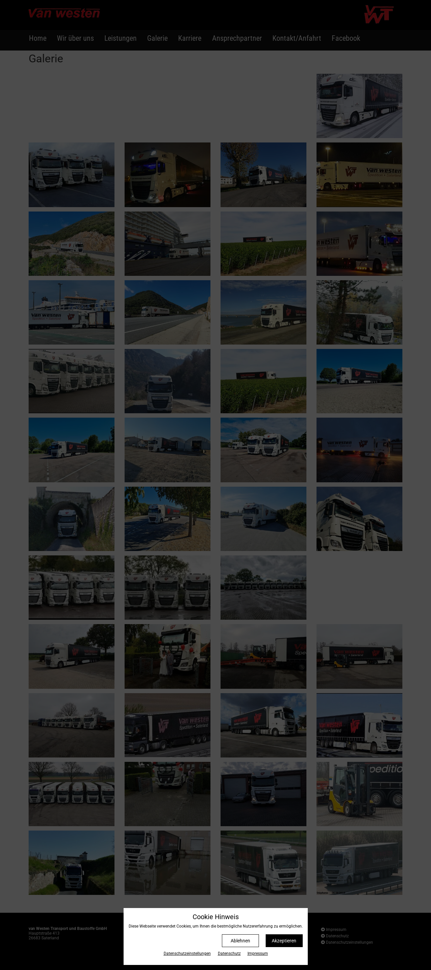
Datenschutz (229, 953)
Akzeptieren (284, 940)
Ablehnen (240, 940)
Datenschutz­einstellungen (187, 953)
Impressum (257, 953)
